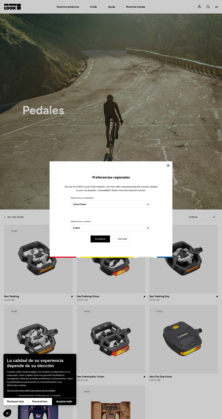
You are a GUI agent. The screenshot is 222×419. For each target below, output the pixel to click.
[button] (7, 413)
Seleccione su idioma (81, 221)
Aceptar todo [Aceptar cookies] (50, 401)
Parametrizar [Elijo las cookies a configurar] (25, 401)
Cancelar (122, 238)
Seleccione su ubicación (82, 198)
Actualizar (100, 238)
